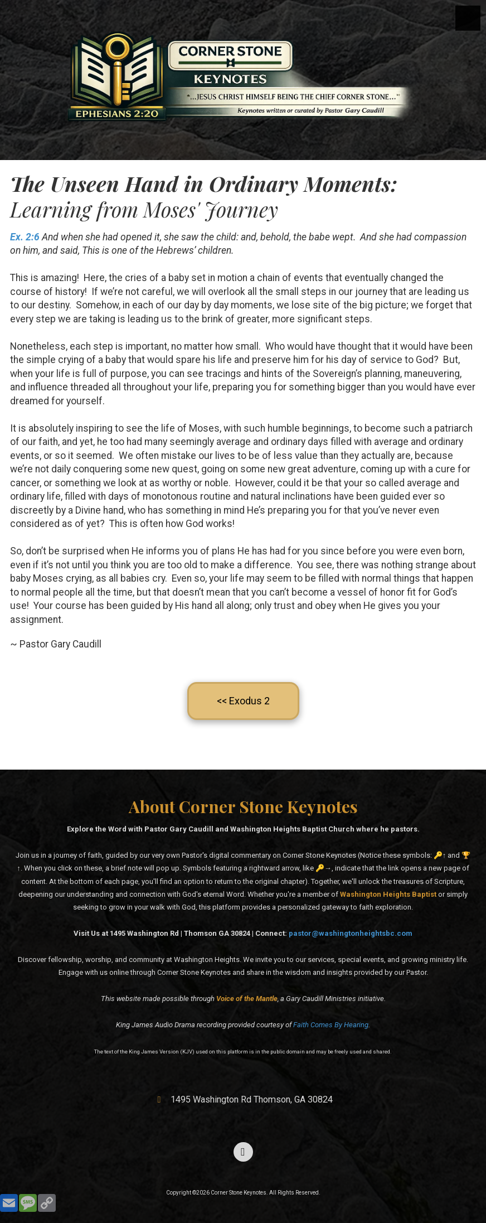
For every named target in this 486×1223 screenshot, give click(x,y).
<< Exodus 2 (243, 701)
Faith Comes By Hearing (330, 1025)
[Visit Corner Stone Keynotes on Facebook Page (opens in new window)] (243, 1152)
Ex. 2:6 (25, 237)
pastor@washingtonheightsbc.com (350, 933)
